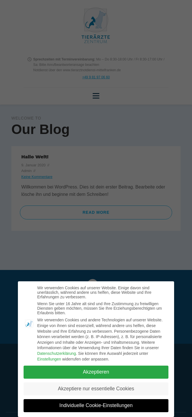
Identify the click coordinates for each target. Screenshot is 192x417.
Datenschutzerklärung (56, 353)
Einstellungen (49, 359)
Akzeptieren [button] (96, 372)
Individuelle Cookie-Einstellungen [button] (96, 405)
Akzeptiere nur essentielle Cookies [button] (96, 388)
